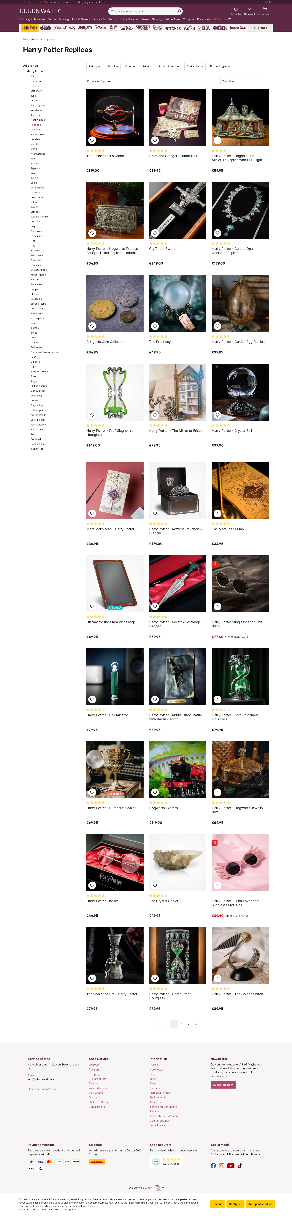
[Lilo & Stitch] (189, 28)
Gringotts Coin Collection (106, 342)
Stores (154, 1064)
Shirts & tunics (38, 429)
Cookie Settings (160, 1120)
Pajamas (35, 168)
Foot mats (36, 265)
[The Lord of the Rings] (64, 28)
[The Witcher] (173, 28)
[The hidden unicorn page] (159, 1187)
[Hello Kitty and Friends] (113, 28)
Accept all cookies (260, 1204)
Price (147, 66)
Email (31, 1075)
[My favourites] (236, 11)
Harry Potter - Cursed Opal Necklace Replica (232, 251)
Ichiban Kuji (37, 448)
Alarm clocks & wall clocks (45, 352)
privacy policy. (69, 1209)
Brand (112, 66)
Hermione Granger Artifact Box (173, 156)
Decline (217, 1204)
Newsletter (156, 1069)
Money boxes (38, 390)
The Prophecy (160, 342)
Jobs (153, 1078)
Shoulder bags (39, 269)
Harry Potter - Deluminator (107, 715)
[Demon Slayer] (157, 28)
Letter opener (38, 410)
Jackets (35, 279)
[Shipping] (115, 1161)
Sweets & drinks (39, 216)
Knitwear (35, 115)
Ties (33, 245)
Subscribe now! (223, 1084)
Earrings (35, 211)
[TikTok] (239, 1165)
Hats (33, 158)
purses (34, 207)
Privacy (154, 1111)
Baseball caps (38, 303)
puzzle (34, 178)
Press (153, 1083)
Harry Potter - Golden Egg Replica (238, 342)
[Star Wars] (45, 28)
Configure (235, 1204)
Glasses (35, 294)
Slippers (35, 361)
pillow (34, 202)
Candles (35, 342)
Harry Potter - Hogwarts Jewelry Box (237, 810)
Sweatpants (37, 313)
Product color (169, 66)
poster (34, 323)
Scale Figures (38, 419)
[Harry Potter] (29, 28)
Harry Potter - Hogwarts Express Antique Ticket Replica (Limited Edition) (112, 251)
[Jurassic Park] (238, 28)
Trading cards (38, 231)
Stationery (36, 90)
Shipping (94, 1074)
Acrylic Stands (38, 415)
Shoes (34, 376)
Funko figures (38, 105)
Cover (34, 337)
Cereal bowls (38, 308)
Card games (37, 187)
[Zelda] (204, 28)
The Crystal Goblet (163, 901)
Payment (94, 1069)
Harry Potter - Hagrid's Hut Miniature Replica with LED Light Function (237, 158)
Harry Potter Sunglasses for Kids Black (237, 624)
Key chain (36, 129)
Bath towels (37, 255)
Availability (195, 66)
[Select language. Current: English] (269, 2)
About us (155, 1102)
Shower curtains (39, 371)
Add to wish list (92, 140)
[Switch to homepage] (40, 10)
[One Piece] (220, 28)
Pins (33, 240)
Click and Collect (99, 1102)
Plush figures (38, 120)
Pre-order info (98, 1078)
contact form (48, 1089)
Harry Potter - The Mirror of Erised (176, 431)
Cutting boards (39, 386)
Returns (93, 1083)
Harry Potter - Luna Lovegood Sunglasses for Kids (235, 903)
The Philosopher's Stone (105, 156)
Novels (34, 173)
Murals (34, 144)
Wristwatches (38, 153)
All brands (260, 27)
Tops (33, 366)
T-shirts (35, 86)
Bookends (36, 250)
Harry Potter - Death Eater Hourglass (170, 996)
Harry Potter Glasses (102, 901)
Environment (157, 1097)
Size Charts (96, 1092)
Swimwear (36, 284)
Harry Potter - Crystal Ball (232, 431)
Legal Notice (157, 1125)
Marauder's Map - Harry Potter (110, 529)
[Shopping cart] (264, 11)
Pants (34, 434)
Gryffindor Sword (162, 249)
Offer (130, 66)
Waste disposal (98, 1088)
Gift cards (95, 1097)
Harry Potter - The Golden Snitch (237, 994)
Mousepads (37, 318)
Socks (34, 182)
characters (36, 81)
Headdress (37, 197)
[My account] (249, 11)
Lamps (34, 289)
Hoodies (35, 139)
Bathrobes (36, 347)
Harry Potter (35, 71)
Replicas (36, 124)
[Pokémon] (126, 28)
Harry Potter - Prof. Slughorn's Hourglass (109, 433)
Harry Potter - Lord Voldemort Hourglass (235, 717)
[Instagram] (221, 1165)
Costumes (36, 221)
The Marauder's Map (228, 529)
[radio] (159, 1024)
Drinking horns (39, 439)
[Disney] (101, 28)
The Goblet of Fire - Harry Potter (111, 994)
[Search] (179, 11)
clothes (35, 328)
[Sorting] (244, 81)
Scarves (35, 163)
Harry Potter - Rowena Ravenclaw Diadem (175, 531)
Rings (34, 381)
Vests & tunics (38, 424)
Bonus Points (97, 1106)
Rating (94, 66)
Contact (94, 1064)
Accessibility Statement (164, 1116)
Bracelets (36, 260)
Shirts (34, 149)
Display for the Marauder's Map (110, 622)
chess (34, 332)
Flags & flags (38, 405)
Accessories (38, 134)
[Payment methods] (54, 1166)
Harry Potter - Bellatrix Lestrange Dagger (175, 624)
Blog (152, 1074)
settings (89, 1206)
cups (33, 95)
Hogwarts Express (163, 808)
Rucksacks (36, 298)
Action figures (38, 274)
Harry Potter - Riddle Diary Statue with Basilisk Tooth (175, 717)
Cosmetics (36, 395)
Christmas (36, 100)
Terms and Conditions (163, 1106)
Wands (34, 76)
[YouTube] (231, 1165)
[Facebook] (213, 1165)
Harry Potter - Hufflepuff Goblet (111, 808)
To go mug (36, 236)
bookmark (36, 192)
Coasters (36, 400)
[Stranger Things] (143, 28)
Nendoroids (37, 444)
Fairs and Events (160, 1092)
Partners (155, 1088)
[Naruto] (85, 28)
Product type (220, 66)
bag (33, 226)
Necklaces (36, 110)
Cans (33, 357)
